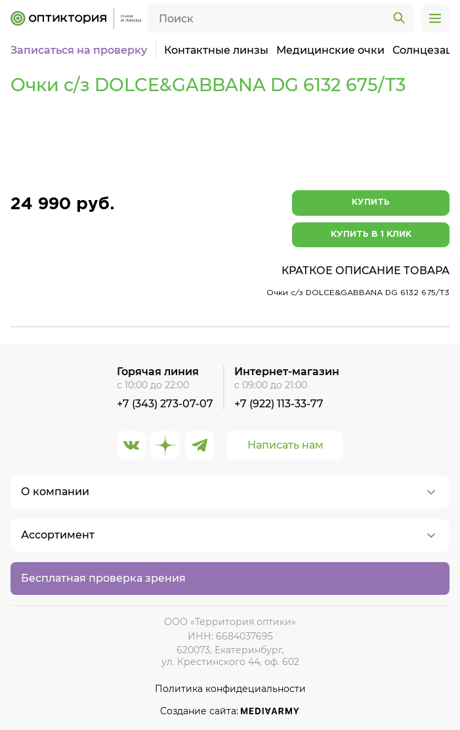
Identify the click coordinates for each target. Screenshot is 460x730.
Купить (371, 202)
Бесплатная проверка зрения (103, 578)
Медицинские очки (330, 50)
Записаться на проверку (78, 50)
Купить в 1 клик (371, 234)
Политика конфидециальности (230, 689)
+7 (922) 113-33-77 (279, 403)
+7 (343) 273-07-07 (165, 403)
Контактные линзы (216, 50)
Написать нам (285, 445)
